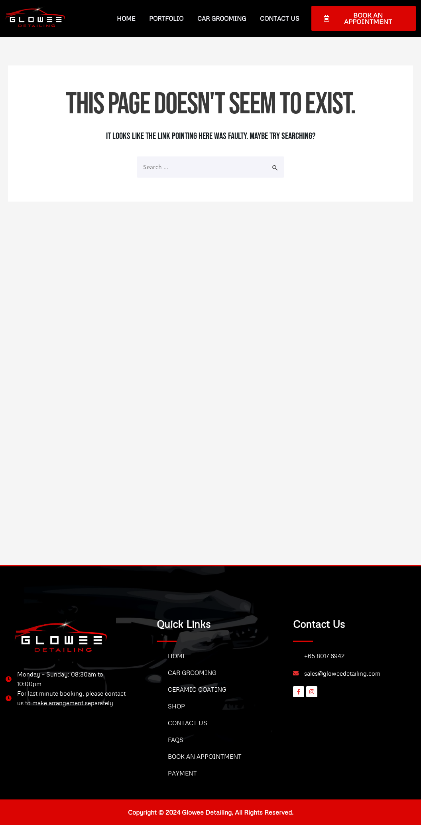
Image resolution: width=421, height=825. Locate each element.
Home (126, 18)
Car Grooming (221, 18)
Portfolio (166, 18)
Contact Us (279, 18)
